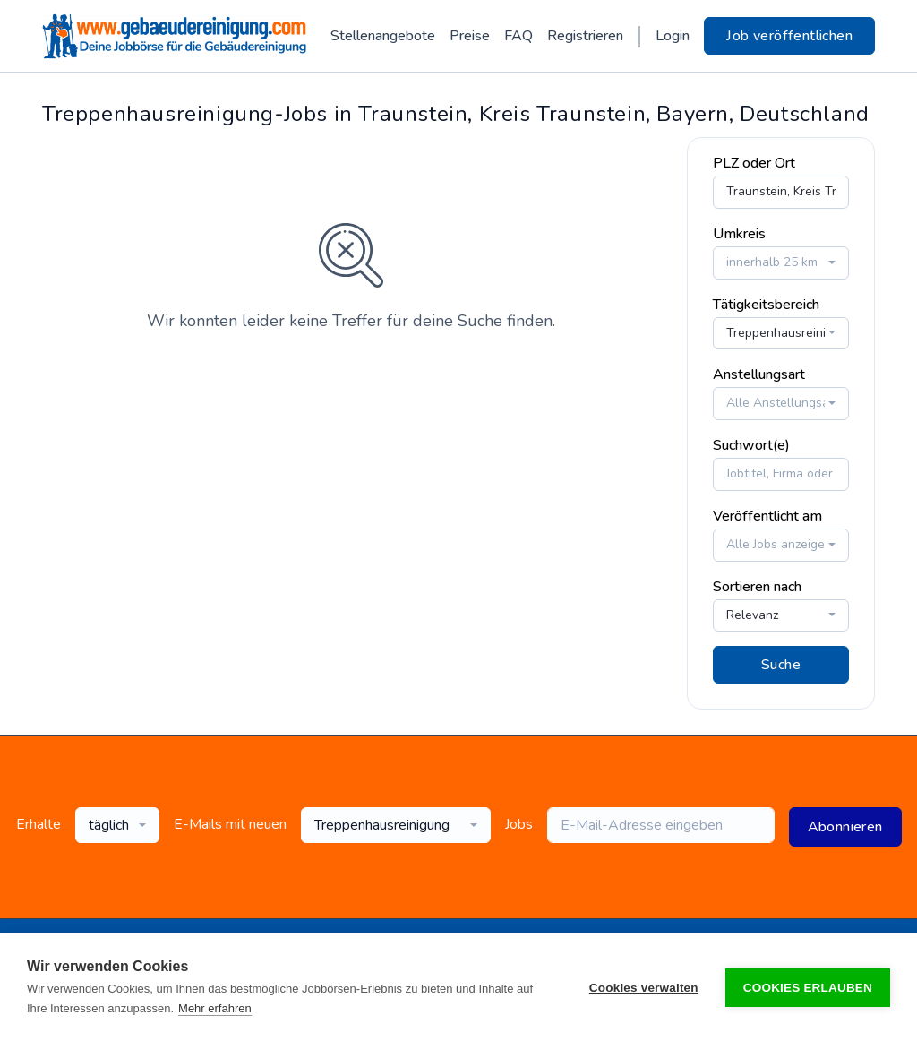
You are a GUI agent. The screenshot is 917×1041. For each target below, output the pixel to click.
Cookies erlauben (807, 987)
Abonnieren (845, 827)
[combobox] (781, 263)
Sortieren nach (757, 587)
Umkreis (739, 234)
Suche (781, 665)
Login (673, 36)
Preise (470, 36)
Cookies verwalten (643, 987)
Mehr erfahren (215, 1008)
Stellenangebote (382, 36)
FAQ (518, 36)
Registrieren (585, 36)
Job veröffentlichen (789, 36)
